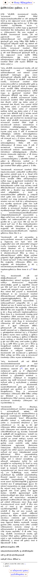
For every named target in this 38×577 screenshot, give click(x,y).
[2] (21, 368)
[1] (32, 269)
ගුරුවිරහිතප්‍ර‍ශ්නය (19, 574)
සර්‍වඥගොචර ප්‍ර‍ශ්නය (19, 571)
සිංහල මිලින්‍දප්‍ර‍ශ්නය (21, 3)
